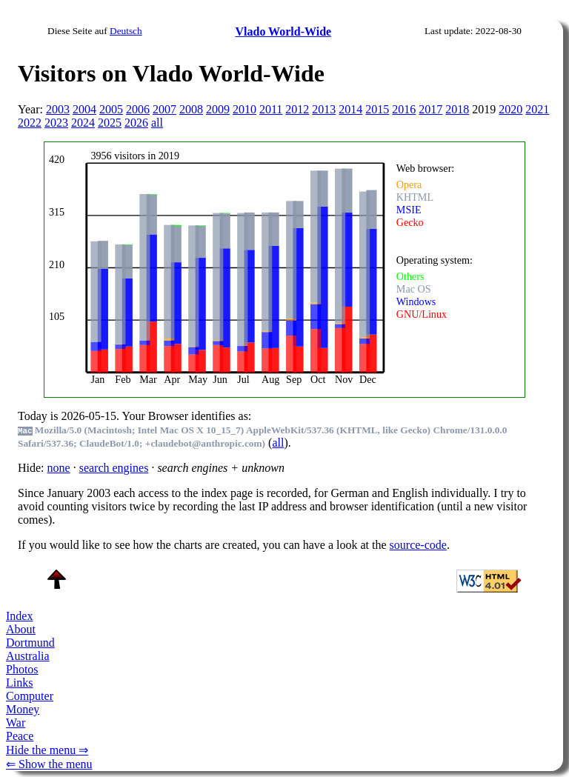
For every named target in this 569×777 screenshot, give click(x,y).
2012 (297, 109)
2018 (457, 109)
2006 (138, 109)
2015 (377, 109)
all (157, 122)
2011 (270, 109)
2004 (84, 109)
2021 (537, 109)
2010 (244, 109)
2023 (56, 122)
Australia (28, 656)
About (21, 629)
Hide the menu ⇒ (47, 750)
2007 (164, 109)
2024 (83, 122)
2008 (191, 109)
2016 (404, 109)
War (15, 722)
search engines (114, 467)
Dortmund (30, 642)
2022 (29, 122)
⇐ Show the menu (49, 764)
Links (19, 682)
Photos (22, 669)
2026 (136, 122)
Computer (29, 696)
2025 (110, 122)
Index (19, 616)
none (58, 467)
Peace (19, 736)
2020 (510, 109)
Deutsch (126, 30)
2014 (350, 109)
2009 (218, 109)
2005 (111, 109)
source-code (418, 544)
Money (22, 709)
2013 (324, 109)
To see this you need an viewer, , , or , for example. (274, 267)
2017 (430, 109)
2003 (58, 109)
